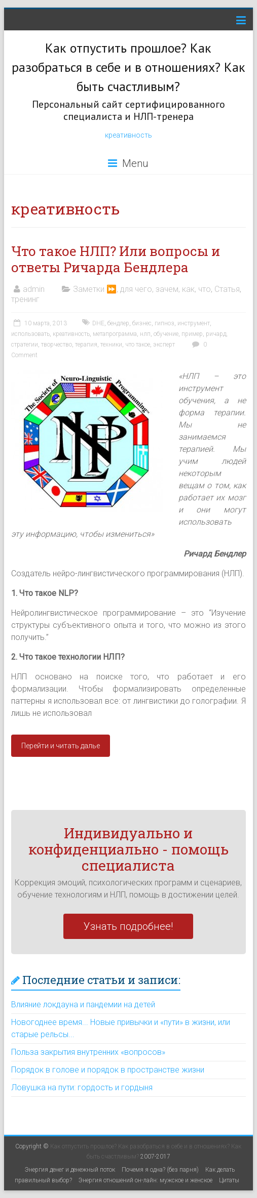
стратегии (24, 344)
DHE (98, 323)
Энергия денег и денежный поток (70, 1169)
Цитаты (229, 1180)
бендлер (118, 323)
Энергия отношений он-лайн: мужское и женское (145, 1180)
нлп (145, 333)
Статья (227, 289)
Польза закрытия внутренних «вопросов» (88, 1052)
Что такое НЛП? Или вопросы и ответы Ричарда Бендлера (115, 259)
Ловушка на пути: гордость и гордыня (82, 1087)
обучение (166, 333)
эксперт (164, 344)
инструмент (193, 323)
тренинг (25, 299)
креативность (128, 135)
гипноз (164, 323)
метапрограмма (115, 333)
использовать (30, 333)
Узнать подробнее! (128, 926)
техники (111, 344)
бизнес (142, 323)
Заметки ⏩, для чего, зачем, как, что (142, 289)
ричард (216, 333)
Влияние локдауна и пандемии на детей (83, 1004)
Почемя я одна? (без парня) (160, 1169)
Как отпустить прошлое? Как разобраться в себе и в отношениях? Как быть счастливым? (128, 67)
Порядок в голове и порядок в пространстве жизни (107, 1070)
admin (34, 289)
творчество (56, 344)
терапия (86, 344)
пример (192, 333)
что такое (137, 344)
